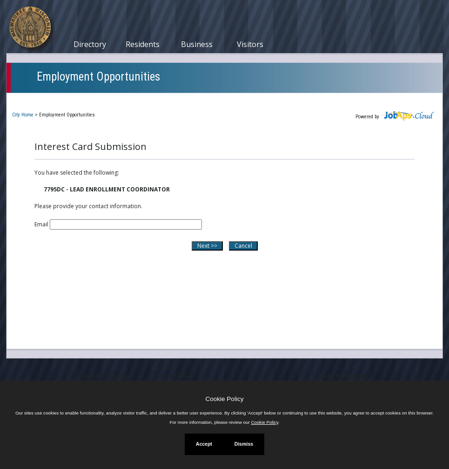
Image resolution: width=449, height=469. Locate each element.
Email (41, 224)
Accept (204, 444)
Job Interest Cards (234, 99)
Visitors (250, 44)
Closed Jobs (171, 99)
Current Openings (46, 99)
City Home (23, 115)
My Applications (113, 99)
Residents (143, 44)
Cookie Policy (225, 398)
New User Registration (312, 99)
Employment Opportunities (98, 76)
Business (197, 44)
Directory (90, 44)
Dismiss (244, 444)
